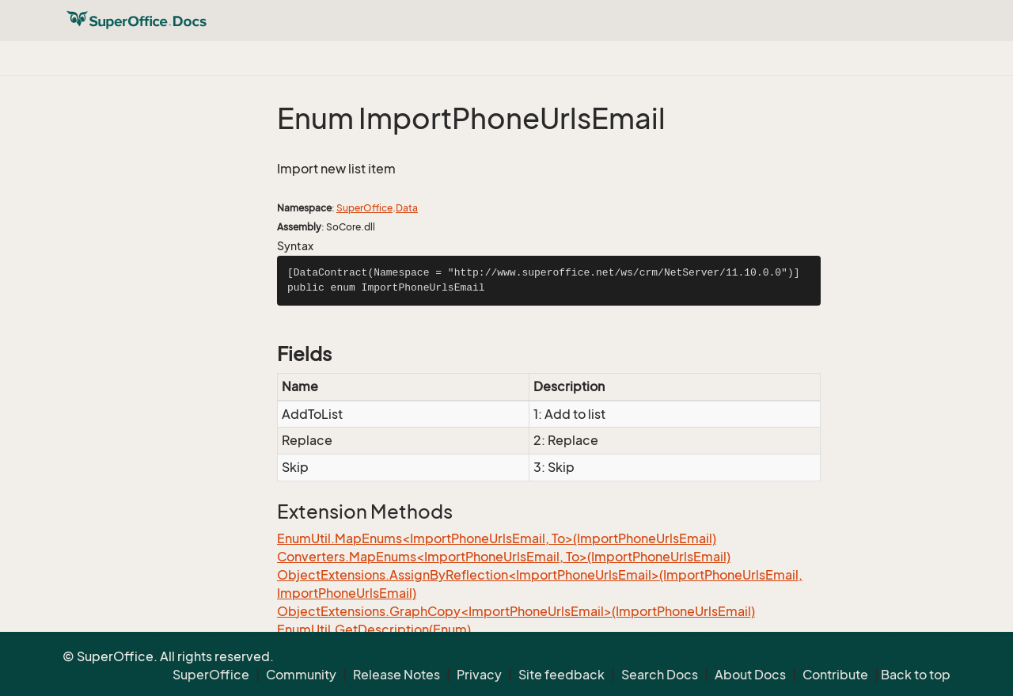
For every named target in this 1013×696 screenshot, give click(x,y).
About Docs (750, 675)
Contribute (835, 675)
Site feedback (561, 675)
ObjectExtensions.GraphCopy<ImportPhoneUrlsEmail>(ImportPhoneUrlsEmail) (516, 611)
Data (407, 208)
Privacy (479, 675)
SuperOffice (364, 208)
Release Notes (396, 675)
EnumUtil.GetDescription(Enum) (374, 629)
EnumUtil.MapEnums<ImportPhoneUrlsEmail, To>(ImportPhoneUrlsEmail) (496, 538)
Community (301, 675)
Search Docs (659, 675)
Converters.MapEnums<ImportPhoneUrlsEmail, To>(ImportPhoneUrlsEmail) (503, 557)
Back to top (915, 675)
